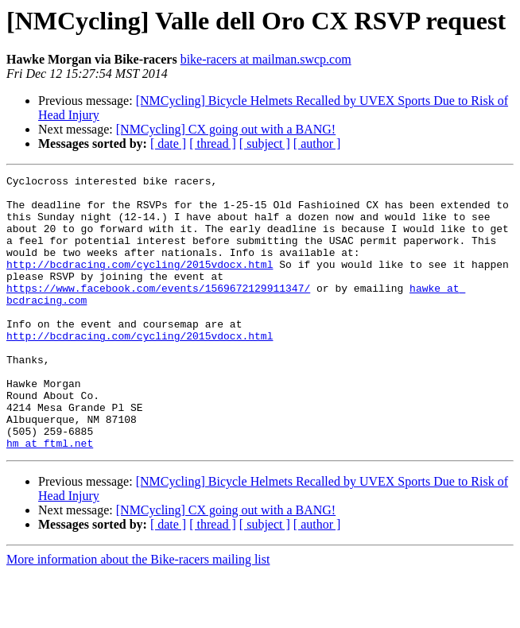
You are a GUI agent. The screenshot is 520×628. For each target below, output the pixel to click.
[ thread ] (212, 143)
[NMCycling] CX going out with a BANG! (226, 129)
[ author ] (317, 143)
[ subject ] (264, 143)
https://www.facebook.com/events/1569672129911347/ (158, 311)
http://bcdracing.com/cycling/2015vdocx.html (139, 283)
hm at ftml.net (49, 497)
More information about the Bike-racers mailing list (138, 614)
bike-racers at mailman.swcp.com (265, 59)
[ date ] (168, 143)
